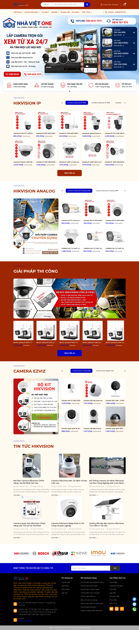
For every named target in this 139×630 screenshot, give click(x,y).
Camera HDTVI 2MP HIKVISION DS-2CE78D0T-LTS (116, 220)
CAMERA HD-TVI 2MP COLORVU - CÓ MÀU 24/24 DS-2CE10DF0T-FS (116, 248)
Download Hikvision (88, 607)
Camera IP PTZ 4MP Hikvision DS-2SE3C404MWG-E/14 (115, 133)
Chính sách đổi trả (88, 596)
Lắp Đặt (54, 12)
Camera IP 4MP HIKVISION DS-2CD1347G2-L (46, 162)
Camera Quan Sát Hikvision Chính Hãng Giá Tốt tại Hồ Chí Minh (29, 524)
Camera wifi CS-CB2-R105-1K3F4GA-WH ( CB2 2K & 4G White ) (71, 400)
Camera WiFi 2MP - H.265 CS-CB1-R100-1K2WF (116, 400)
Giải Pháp (17, 12)
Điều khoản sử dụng (89, 600)
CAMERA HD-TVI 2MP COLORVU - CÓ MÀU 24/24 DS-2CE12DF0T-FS (94, 248)
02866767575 (120, 12)
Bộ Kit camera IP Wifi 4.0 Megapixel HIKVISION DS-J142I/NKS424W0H (93, 342)
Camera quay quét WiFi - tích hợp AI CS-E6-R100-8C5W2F (116, 428)
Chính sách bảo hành (89, 586)
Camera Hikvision (31, 12)
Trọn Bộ (44, 12)
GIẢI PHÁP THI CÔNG (35, 271)
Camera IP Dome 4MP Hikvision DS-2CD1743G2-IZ (23, 162)
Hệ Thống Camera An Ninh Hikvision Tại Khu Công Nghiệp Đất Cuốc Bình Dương (106, 482)
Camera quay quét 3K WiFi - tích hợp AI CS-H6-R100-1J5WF (71, 428)
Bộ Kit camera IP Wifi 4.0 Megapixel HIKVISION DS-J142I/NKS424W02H (70, 342)
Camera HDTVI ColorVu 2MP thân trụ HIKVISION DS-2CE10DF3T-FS (71, 220)
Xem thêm (17, 495)
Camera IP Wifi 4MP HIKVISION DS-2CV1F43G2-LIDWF (46, 133)
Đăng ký (115, 4)
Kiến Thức (86, 12)
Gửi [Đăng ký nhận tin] (115, 568)
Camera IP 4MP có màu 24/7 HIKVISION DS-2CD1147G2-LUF (69, 162)
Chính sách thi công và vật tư (92, 582)
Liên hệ (64, 593)
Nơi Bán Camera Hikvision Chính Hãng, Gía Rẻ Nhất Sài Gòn (28, 482)
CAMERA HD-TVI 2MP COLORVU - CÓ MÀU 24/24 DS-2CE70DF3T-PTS (71, 248)
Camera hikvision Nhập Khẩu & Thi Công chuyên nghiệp (67, 524)
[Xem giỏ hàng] (124, 4)
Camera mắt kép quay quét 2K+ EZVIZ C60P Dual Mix (94, 400)
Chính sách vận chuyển (90, 593)
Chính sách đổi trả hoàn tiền (92, 603)
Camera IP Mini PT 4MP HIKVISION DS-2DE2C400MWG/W (23, 133)
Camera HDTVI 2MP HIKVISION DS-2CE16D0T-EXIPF (94, 220)
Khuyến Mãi (65, 12)
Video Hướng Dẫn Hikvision (91, 611)
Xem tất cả (69, 173)
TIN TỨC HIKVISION (33, 446)
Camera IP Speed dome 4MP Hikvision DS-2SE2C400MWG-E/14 (92, 133)
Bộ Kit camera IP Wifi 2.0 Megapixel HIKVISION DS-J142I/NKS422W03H (116, 342)
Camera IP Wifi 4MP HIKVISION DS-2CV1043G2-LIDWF (69, 133)
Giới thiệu (65, 586)
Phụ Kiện (75, 12)
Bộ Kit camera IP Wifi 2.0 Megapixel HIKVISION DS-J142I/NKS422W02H (46, 342)
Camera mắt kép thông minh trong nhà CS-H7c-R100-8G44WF (94, 428)
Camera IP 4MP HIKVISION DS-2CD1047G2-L (115, 162)
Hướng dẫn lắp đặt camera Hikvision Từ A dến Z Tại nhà (106, 524)
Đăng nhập (107, 4)
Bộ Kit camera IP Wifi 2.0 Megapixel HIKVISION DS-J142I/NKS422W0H (23, 342)
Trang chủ (65, 582)
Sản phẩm (65, 589)
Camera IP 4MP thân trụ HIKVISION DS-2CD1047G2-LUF (92, 162)
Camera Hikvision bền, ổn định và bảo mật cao (69, 482)
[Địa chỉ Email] (95, 568)
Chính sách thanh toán (90, 589)
